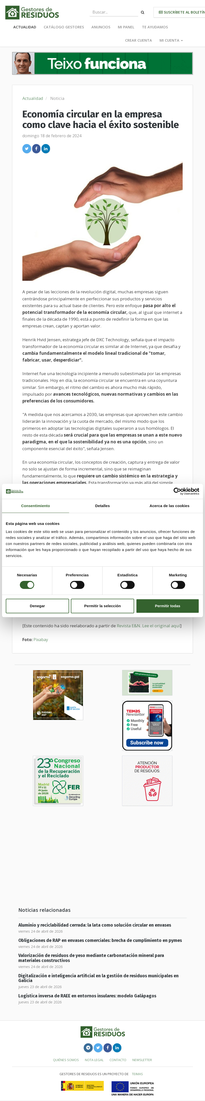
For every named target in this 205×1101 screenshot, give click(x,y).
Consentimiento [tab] (35, 506)
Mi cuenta (171, 40)
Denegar (37, 606)
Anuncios (100, 27)
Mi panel (126, 27)
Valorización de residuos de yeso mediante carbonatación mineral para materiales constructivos (91, 958)
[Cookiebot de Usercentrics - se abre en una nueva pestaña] (177, 491)
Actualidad (24, 27)
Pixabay (40, 639)
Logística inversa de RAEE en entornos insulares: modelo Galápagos (87, 996)
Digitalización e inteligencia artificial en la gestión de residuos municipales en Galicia (98, 978)
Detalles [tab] (102, 506)
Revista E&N (128, 626)
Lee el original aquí (161, 626)
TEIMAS (137, 1074)
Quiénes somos (66, 1060)
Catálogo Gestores (64, 27)
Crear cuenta (138, 40)
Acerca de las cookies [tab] (169, 506)
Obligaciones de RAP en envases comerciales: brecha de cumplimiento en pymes (100, 940)
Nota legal (94, 1060)
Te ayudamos (155, 27)
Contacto (118, 1060)
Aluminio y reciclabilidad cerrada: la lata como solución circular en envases (94, 925)
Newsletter (142, 1060)
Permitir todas (167, 606)
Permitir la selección (102, 606)
